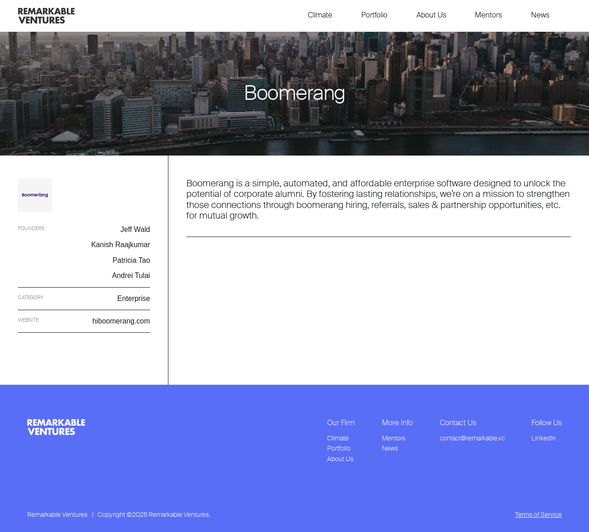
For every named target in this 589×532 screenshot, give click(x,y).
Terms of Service (538, 514)
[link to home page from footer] (56, 427)
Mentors (488, 15)
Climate (320, 15)
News (540, 15)
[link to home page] (46, 15)
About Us (431, 15)
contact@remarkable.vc (472, 438)
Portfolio (374, 15)
